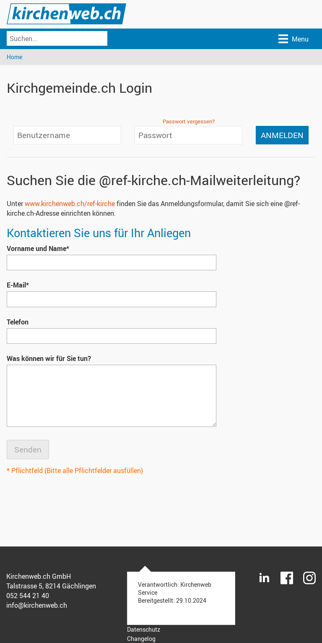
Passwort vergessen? (189, 121)
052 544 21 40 (27, 595)
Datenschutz (143, 629)
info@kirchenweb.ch (36, 605)
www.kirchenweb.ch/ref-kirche (70, 203)
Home (14, 57)
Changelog (141, 639)
